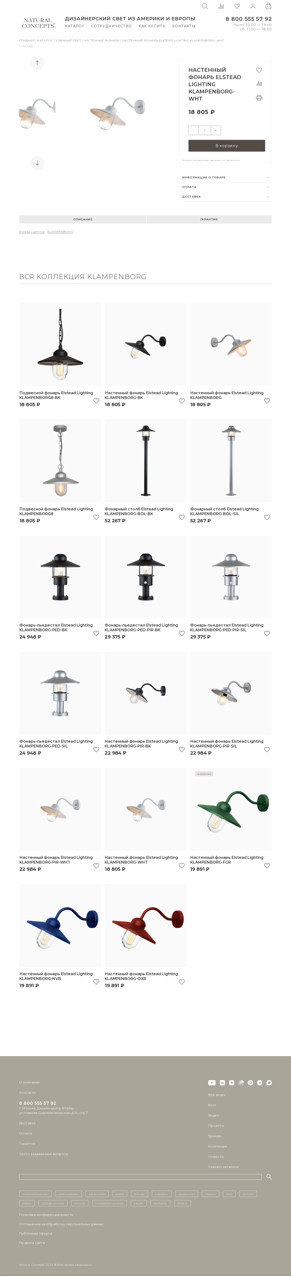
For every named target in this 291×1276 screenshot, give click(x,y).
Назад (26, 46)
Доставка (191, 195)
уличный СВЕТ (69, 1193)
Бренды (214, 1135)
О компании (29, 1081)
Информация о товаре (204, 176)
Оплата (189, 186)
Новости (215, 1155)
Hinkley (210, 1193)
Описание (82, 218)
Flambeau (162, 1193)
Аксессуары (97, 1193)
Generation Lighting (109, 1202)
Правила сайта (32, 1242)
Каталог (74, 26)
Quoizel (248, 1193)
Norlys (26, 1202)
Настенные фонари (102, 40)
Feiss (229, 1193)
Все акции (216, 1094)
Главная (27, 40)
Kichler (79, 1202)
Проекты (216, 1125)
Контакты (184, 26)
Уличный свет (69, 40)
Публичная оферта (35, 1232)
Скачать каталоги (223, 1166)
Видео (213, 1114)
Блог (212, 1104)
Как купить (152, 26)
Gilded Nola (187, 1193)
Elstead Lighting (31, 231)
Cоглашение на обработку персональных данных (61, 1223)
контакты (160, 1202)
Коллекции (217, 1145)
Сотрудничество (111, 26)
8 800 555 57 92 (249, 19)
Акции (138, 1202)
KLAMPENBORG (60, 231)
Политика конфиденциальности (46, 1214)
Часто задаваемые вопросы (43, 1153)
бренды (139, 1193)
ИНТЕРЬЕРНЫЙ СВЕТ (35, 1193)
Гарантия (209, 218)
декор (120, 1193)
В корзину (227, 144)
